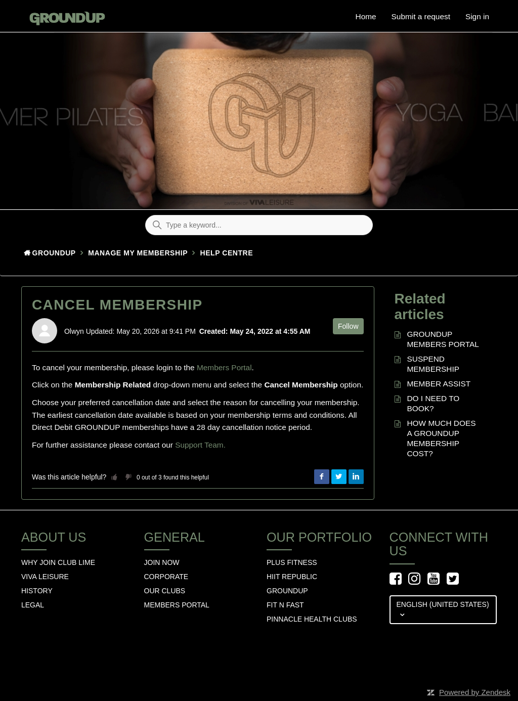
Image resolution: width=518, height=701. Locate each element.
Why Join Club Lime (58, 562)
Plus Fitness (292, 562)
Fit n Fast (285, 605)
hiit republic (292, 577)
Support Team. (200, 445)
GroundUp (54, 253)
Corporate (166, 577)
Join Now (162, 562)
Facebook (321, 477)
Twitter (339, 477)
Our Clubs (165, 591)
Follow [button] (348, 326)
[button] (114, 477)
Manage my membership (138, 253)
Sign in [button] (477, 16)
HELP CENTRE (226, 253)
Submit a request (421, 16)
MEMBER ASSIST (439, 383)
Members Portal (224, 367)
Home (366, 16)
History (37, 591)
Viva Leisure (45, 577)
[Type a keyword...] (259, 225)
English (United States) (443, 604)
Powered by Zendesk (474, 692)
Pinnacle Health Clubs (312, 619)
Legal (32, 605)
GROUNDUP (287, 591)
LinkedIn (356, 477)
